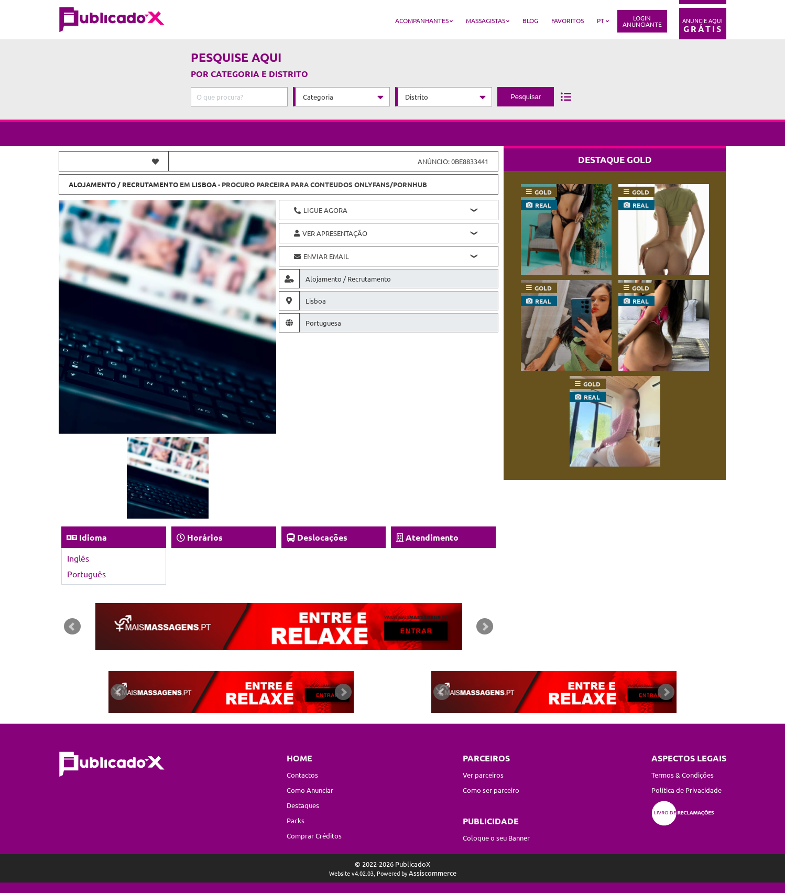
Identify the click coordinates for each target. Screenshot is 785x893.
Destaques (303, 805)
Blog (530, 20)
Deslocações (322, 537)
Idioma (93, 537)
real (543, 205)
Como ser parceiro (491, 790)
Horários (205, 537)
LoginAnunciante (642, 21)
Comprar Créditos (314, 835)
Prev (72, 626)
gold (543, 192)
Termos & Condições (682, 774)
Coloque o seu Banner (496, 837)
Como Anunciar (310, 790)
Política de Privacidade (686, 790)
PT (600, 20)
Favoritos (567, 20)
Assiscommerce (432, 872)
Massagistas (485, 20)
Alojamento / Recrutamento (123, 184)
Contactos (302, 774)
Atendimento (432, 537)
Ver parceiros (483, 774)
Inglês (78, 558)
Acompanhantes (422, 20)
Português (86, 573)
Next (484, 626)
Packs (295, 820)
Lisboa (204, 184)
